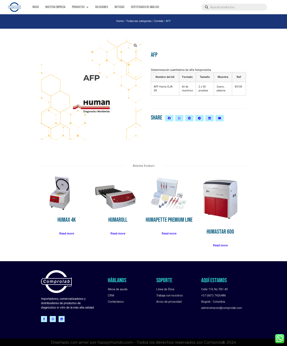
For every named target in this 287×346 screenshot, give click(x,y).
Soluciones (101, 7)
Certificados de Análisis (145, 7)
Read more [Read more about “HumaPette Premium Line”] (169, 233)
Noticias (119, 7)
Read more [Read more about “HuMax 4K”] (66, 233)
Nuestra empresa (55, 7)
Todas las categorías (139, 21)
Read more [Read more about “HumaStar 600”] (220, 245)
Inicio (35, 7)
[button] (169, 118)
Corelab (158, 21)
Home (120, 21)
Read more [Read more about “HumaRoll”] (118, 233)
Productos (80, 7)
